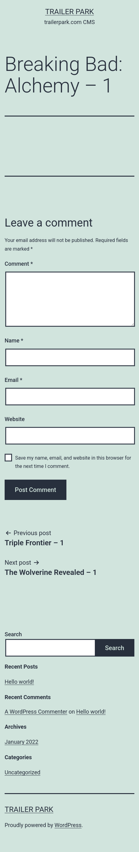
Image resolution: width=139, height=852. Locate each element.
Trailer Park (69, 11)
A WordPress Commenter (36, 711)
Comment (19, 263)
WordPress (68, 825)
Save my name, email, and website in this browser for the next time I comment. (73, 462)
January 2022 (21, 742)
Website (15, 419)
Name (14, 340)
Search (13, 634)
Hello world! (19, 681)
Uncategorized (22, 772)
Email (13, 380)
